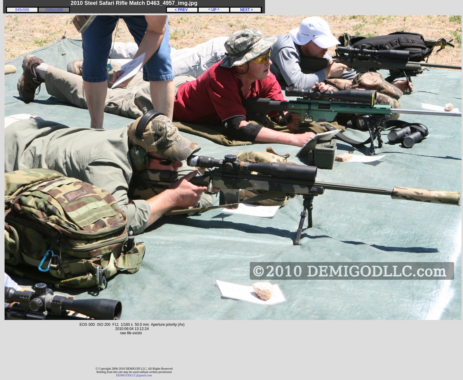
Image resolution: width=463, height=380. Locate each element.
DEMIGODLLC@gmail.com (134, 375)
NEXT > (245, 10)
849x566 (22, 10)
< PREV (182, 10)
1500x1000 (54, 10)
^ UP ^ (213, 10)
